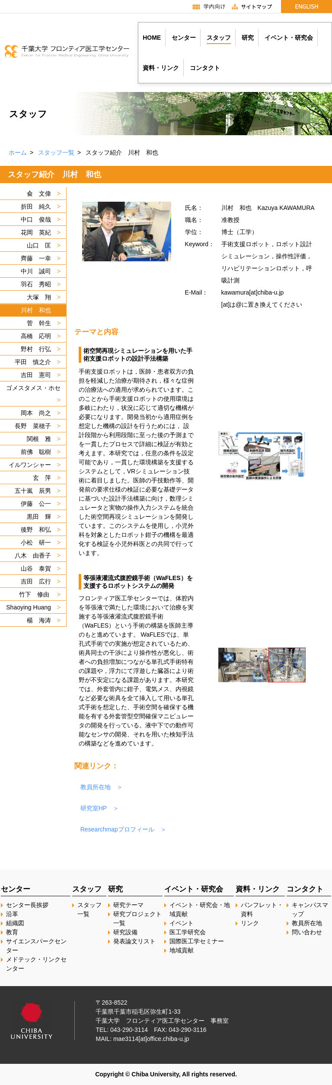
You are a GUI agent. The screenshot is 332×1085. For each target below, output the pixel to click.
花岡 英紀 (36, 232)
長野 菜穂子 (33, 425)
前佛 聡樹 (36, 451)
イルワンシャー (30, 464)
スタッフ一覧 (56, 152)
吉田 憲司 (36, 374)
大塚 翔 (39, 297)
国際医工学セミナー (196, 941)
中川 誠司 (36, 271)
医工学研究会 (187, 932)
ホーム (18, 152)
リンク (250, 923)
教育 (12, 932)
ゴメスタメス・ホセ (33, 387)
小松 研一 (36, 542)
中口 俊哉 (36, 219)
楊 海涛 (39, 620)
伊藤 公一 (36, 503)
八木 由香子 (33, 555)
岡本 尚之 (36, 412)
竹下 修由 (35, 594)
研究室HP (93, 808)
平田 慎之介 (33, 361)
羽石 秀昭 (36, 284)
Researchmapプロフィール (117, 829)
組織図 (15, 923)
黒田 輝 (39, 516)
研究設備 (125, 932)
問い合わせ (307, 932)
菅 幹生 (39, 323)
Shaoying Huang (28, 607)
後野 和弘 (36, 529)
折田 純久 (36, 206)
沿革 (12, 914)
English (306, 6)
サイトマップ (255, 6)
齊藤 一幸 (36, 258)
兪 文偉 (39, 193)
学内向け (204, 6)
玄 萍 (42, 477)
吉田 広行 (36, 581)
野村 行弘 (36, 349)
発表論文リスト (134, 941)
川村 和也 (36, 310)
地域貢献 (181, 950)
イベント (181, 923)
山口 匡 (39, 245)
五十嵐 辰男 (33, 490)
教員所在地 (95, 787)
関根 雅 (39, 438)
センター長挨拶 (27, 904)
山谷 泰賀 (36, 568)
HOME (152, 37)
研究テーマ (128, 904)
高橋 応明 (36, 336)
